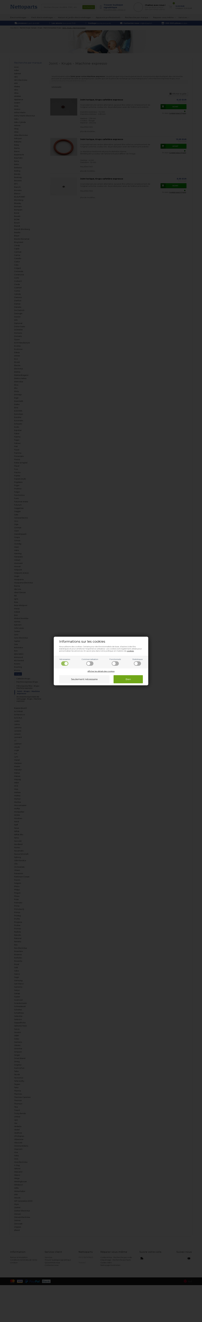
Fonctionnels (115, 662)
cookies (130, 651)
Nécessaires (64, 662)
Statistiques (137, 662)
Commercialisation (90, 662)
